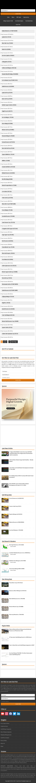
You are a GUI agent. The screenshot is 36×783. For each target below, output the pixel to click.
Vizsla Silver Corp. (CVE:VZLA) (16, 582)
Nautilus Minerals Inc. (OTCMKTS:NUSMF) (9, 31)
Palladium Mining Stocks (6, 734)
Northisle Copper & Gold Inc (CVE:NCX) (9, 105)
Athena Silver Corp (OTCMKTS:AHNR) (9, 204)
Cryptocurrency (4, 726)
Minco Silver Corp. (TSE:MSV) (7, 43)
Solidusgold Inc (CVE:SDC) (6, 61)
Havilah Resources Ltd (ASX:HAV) (8, 86)
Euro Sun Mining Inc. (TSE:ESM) (7, 117)
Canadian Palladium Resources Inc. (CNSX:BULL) (19, 552)
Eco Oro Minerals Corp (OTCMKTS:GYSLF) (10, 80)
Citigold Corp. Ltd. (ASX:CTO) (7, 111)
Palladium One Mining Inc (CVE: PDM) (17, 560)
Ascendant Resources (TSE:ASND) (8, 216)
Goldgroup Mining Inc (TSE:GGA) (8, 296)
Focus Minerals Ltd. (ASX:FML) (7, 259)
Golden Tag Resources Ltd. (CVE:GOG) (9, 265)
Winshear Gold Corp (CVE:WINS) (8, 129)
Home (2, 746)
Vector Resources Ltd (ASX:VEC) (16, 498)
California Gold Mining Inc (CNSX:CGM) (9, 68)
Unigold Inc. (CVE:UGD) (6, 302)
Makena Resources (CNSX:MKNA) (16, 522)
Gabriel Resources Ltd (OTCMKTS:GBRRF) (10, 290)
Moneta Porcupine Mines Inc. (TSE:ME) (9, 185)
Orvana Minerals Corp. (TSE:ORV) (8, 247)
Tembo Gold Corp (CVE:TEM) (7, 197)
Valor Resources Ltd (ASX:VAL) (7, 241)
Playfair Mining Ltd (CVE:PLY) (15, 514)
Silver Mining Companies (6, 732)
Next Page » (14, 342)
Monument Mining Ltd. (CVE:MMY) (8, 136)
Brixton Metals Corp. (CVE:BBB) (16, 606)
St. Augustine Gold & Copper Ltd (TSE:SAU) (10, 228)
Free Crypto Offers (5, 723)
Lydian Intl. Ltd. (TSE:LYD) (6, 37)
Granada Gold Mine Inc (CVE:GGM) (8, 167)
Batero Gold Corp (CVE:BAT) (7, 99)
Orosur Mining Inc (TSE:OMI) (7, 210)
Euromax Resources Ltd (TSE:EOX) (8, 142)
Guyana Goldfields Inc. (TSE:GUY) (8, 154)
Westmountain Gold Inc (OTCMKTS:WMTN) (10, 284)
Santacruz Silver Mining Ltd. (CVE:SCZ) (17, 590)
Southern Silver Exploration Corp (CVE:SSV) (10, 333)
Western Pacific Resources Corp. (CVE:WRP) (10, 321)
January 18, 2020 (13, 546)
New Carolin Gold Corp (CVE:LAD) (8, 148)
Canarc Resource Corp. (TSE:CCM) (8, 222)
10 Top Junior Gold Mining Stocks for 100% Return (20, 637)
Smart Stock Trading (18, 4)
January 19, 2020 (13, 562)
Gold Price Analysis (5, 737)
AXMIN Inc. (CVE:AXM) (6, 160)
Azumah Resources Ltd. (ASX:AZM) (8, 309)
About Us (3, 743)
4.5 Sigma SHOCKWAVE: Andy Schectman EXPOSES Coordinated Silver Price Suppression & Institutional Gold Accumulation (20, 453)
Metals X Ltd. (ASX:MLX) (6, 49)
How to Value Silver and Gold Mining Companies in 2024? (21, 645)
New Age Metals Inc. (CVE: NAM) (16, 544)
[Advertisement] (18, 435)
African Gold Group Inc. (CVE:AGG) (8, 253)
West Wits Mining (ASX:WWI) (7, 179)
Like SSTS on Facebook (7, 349)
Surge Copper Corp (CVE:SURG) (8, 234)
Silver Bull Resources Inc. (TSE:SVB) (17, 598)
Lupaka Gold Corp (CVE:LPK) (7, 92)
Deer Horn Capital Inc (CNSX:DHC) (8, 55)
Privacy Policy (4, 740)
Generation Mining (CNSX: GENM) (16, 568)
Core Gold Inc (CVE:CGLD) (6, 191)
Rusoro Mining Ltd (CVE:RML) (7, 123)
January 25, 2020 (13, 570)
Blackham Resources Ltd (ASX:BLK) (8, 173)
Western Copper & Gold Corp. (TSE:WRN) (9, 272)
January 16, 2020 (13, 554)
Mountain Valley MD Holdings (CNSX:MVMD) (10, 74)
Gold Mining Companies (6, 729)
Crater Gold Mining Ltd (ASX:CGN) (8, 315)
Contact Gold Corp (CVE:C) (15, 506)
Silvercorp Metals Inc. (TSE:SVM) (16, 614)
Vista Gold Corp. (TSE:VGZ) (7, 278)
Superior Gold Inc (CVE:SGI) (7, 327)
